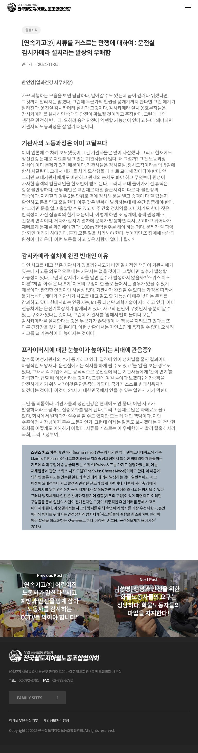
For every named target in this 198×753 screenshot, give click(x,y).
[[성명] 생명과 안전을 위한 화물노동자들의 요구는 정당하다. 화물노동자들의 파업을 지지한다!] (148, 598)
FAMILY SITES (29, 697)
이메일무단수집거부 (23, 720)
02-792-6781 (29, 680)
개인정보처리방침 (56, 720)
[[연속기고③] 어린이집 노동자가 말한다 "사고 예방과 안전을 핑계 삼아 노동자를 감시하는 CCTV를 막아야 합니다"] (49, 598)
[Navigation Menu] (188, 7)
